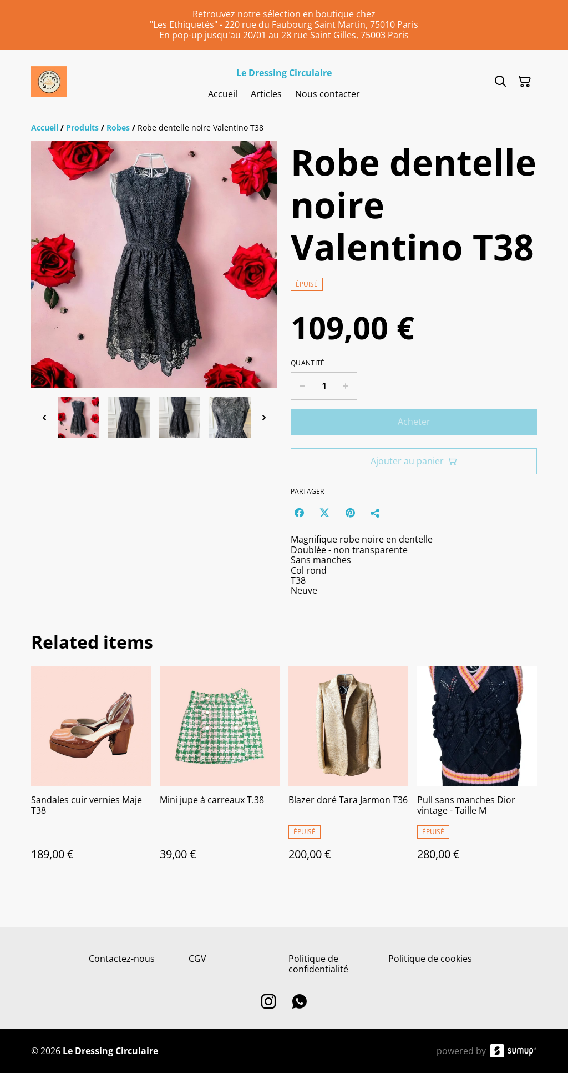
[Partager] (375, 512)
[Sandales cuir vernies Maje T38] (91, 774)
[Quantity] (323, 386)
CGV (197, 958)
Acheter (414, 421)
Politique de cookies (430, 958)
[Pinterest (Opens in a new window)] (350, 512)
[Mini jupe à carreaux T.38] (220, 774)
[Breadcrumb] (284, 127)
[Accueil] (44, 127)
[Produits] (82, 127)
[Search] (500, 81)
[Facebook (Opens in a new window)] (299, 512)
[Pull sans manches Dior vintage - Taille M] (477, 774)
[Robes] (118, 127)
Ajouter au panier (414, 461)
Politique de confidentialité (318, 963)
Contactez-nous (122, 958)
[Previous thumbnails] (44, 417)
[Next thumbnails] (264, 417)
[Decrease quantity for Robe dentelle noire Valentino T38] (302, 386)
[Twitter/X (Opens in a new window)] (324, 512)
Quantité (307, 363)
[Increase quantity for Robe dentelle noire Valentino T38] (345, 386)
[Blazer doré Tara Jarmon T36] (348, 774)
